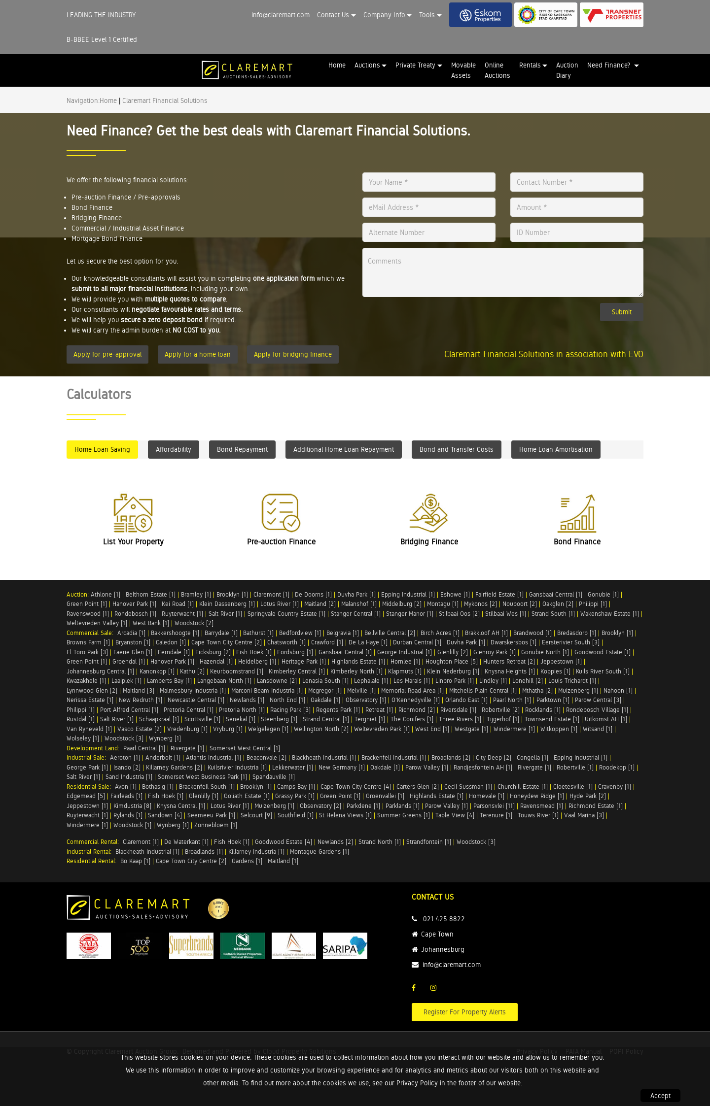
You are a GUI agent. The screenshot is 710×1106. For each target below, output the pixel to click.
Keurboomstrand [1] (236, 671)
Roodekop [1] (617, 767)
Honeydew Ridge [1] (537, 796)
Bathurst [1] (258, 633)
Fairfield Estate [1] (499, 594)
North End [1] (287, 700)
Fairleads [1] (126, 796)
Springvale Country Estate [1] (286, 613)
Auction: (79, 594)
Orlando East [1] (466, 700)
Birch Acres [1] (440, 633)
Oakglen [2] (557, 603)
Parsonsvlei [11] (494, 805)
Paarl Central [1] (144, 748)
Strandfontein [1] (428, 841)
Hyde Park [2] (587, 796)
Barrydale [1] (221, 633)
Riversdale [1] (458, 709)
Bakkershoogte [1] (175, 633)
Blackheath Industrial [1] (324, 757)
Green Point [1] (87, 603)
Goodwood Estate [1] (602, 652)
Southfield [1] (296, 815)
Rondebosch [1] (135, 613)
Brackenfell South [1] (207, 786)
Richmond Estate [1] (595, 805)
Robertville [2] (501, 709)
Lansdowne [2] (277, 680)
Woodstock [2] (194, 623)
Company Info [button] (384, 15)
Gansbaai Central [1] (555, 594)
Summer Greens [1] (403, 815)
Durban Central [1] (417, 642)
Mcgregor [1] (325, 690)
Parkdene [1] (363, 805)
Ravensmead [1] (541, 805)
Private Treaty (415, 65)
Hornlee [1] (405, 661)
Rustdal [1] (81, 719)
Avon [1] (126, 786)
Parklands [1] (403, 805)
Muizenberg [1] (578, 690)
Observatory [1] (366, 700)
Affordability (173, 449)
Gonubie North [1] (545, 652)
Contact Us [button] (333, 15)
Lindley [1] (493, 680)
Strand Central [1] (326, 719)
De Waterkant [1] (186, 841)
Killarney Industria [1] (256, 851)
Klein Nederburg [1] (453, 671)
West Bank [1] (151, 623)
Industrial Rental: (91, 851)
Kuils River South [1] (603, 671)
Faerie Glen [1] (132, 652)
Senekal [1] (240, 719)
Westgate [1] (471, 729)
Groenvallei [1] (385, 796)
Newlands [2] (335, 841)
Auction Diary (567, 70)
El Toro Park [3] (87, 652)
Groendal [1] (128, 661)
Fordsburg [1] (295, 652)
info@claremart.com (280, 15)
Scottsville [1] (202, 719)
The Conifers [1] (411, 719)
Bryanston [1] (132, 642)
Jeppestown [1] (561, 661)
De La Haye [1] (368, 642)
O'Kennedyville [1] (415, 700)
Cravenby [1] (614, 786)
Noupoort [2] (519, 603)
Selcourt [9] (256, 815)
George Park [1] (87, 767)
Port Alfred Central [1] (129, 709)
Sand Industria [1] (129, 776)
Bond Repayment (242, 449)
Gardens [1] (247, 861)
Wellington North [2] (321, 729)
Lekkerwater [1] (292, 767)
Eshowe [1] (455, 594)
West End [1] (432, 729)
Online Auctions (497, 70)
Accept (660, 1096)
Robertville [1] (575, 767)
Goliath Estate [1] (247, 796)
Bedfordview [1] (300, 633)
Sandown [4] (165, 815)
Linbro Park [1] (454, 680)
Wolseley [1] (83, 738)
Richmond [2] (416, 709)
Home (337, 65)
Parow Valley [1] (426, 767)
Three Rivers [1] (460, 719)
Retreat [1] (379, 709)
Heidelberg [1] (257, 661)
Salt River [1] (225, 613)
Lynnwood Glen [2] (92, 690)
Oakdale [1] (325, 700)
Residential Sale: (91, 786)
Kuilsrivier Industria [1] (237, 767)
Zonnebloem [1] (215, 825)
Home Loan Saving (102, 449)
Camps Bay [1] (296, 786)
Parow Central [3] (598, 700)
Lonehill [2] (527, 680)
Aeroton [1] (125, 757)
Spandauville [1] (273, 776)
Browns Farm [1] (88, 642)
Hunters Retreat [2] (509, 661)
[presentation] (423, 318)
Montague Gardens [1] (319, 851)
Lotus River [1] (279, 603)
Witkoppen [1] (558, 729)
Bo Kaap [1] (135, 861)
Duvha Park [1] (356, 594)
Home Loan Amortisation (556, 449)
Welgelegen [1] (268, 729)
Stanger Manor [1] (409, 613)
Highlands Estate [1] (358, 661)
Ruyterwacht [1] (182, 613)
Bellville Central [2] (389, 633)
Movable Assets (463, 70)
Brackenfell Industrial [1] (393, 757)
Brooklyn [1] (232, 594)
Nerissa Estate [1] (90, 700)
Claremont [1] (271, 594)
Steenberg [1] (279, 719)
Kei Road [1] (178, 603)
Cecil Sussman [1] (468, 786)
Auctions (367, 65)
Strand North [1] (379, 841)
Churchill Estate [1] (522, 786)
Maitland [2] (320, 603)
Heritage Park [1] (304, 661)
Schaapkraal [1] (159, 719)
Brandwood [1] (532, 633)
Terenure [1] (496, 815)
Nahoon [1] (618, 690)
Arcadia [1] (131, 633)
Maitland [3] (138, 690)
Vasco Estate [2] (139, 729)
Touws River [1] (538, 815)
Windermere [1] (514, 729)
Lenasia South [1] (325, 680)
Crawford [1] (327, 642)
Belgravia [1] (342, 633)
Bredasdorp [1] (576, 633)
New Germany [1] (342, 767)
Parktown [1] (552, 700)
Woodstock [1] (132, 825)
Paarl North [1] (512, 700)
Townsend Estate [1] (552, 719)
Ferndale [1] (174, 652)
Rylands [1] (127, 815)
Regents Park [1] (338, 709)
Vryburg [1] (228, 729)
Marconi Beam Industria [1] (267, 690)
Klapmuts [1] (405, 671)
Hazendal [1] (216, 661)
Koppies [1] (555, 671)
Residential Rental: (93, 861)
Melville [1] (361, 690)
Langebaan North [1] (224, 680)
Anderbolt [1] (162, 757)
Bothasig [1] (158, 786)
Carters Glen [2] (417, 786)
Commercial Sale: (92, 633)
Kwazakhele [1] (86, 680)
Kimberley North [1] (356, 671)
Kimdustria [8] (132, 805)
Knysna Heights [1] (510, 671)
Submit (622, 312)
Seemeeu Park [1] (211, 815)
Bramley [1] (196, 594)
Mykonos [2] (480, 603)
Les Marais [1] (411, 680)
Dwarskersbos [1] (513, 642)
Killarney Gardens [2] (174, 767)
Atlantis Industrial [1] (213, 757)
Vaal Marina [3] (584, 815)
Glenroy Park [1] (494, 652)
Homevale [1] (486, 796)
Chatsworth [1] (286, 642)
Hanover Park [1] (134, 603)
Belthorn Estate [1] (151, 594)
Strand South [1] (553, 613)
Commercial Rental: (95, 841)
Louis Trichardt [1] (572, 680)
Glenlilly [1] (203, 796)
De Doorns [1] (313, 594)
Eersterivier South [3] (571, 642)
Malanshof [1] (359, 603)
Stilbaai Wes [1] (505, 613)
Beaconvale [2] (266, 757)
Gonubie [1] (603, 594)
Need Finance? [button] (609, 65)
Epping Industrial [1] (408, 594)
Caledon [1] (171, 642)
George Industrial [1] (404, 652)
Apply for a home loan (198, 354)
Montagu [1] (443, 603)
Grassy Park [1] (295, 796)
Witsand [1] (597, 729)
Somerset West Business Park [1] (202, 776)
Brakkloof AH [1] (486, 633)
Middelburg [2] (402, 603)
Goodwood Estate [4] (283, 841)
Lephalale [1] (371, 680)
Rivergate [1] (187, 748)
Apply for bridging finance (293, 354)
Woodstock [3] (124, 738)
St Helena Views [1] (345, 815)
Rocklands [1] (543, 709)
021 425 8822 (444, 919)
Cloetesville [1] (573, 786)
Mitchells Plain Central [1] (483, 690)
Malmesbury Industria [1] (193, 690)
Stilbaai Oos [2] (459, 613)
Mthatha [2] (537, 690)
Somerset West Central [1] (245, 748)
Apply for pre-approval (107, 354)
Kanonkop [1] (157, 671)
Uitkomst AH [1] (606, 719)
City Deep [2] (493, 757)
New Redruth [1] (140, 700)
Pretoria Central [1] (188, 709)
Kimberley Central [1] (297, 671)
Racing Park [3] (290, 709)
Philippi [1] (593, 603)
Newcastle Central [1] (196, 700)
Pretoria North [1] (242, 709)
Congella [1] (532, 757)
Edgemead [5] (86, 796)
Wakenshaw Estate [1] (609, 613)
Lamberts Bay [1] (169, 680)
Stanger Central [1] (356, 613)
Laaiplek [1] (126, 680)
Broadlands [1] (204, 851)
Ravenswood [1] (88, 613)
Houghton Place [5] (452, 661)
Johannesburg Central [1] (100, 671)
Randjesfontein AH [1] (483, 767)
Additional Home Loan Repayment (343, 449)
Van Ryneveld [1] (89, 729)
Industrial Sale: (88, 757)
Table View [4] (454, 815)
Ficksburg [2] (213, 652)
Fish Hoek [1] (254, 652)
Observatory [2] (320, 805)
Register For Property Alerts (465, 1012)
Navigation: (83, 100)
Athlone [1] (105, 594)
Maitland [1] (283, 861)
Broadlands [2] (450, 757)
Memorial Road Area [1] (412, 690)
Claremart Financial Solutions (165, 100)
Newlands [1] (247, 700)
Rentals (530, 65)
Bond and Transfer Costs (457, 449)
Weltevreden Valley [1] (97, 623)
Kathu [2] (192, 671)
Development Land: (95, 748)
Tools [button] (427, 15)
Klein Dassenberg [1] (227, 603)
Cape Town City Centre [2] (226, 642)
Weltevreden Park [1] (382, 729)
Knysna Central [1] (181, 805)
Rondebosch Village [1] (597, 709)
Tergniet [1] (370, 719)
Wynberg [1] (165, 738)
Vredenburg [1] (187, 729)
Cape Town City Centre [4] (355, 786)
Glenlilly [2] (452, 652)
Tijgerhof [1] (503, 719)
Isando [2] (127, 767)
